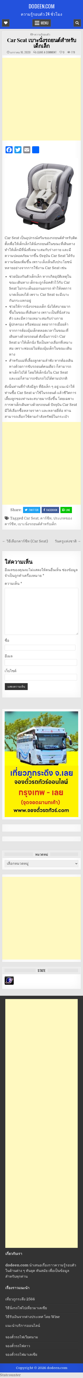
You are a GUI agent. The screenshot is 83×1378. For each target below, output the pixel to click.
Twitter (32, 510)
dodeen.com (42, 6)
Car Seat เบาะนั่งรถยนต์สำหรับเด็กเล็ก (41, 42)
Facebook (50, 510)
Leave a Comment (47, 52)
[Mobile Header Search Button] (77, 23)
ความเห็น (13, 584)
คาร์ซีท (46, 518)
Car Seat (31, 518)
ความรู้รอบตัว (42, 34)
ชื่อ (7, 641)
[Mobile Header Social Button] (6, 23)
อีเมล (9, 656)
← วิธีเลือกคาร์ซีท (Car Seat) (25, 541)
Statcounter (10, 1375)
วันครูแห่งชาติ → (68, 541)
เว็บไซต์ (10, 671)
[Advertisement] (41, 99)
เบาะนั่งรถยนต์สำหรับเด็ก (37, 524)
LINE (66, 510)
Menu (44, 23)
